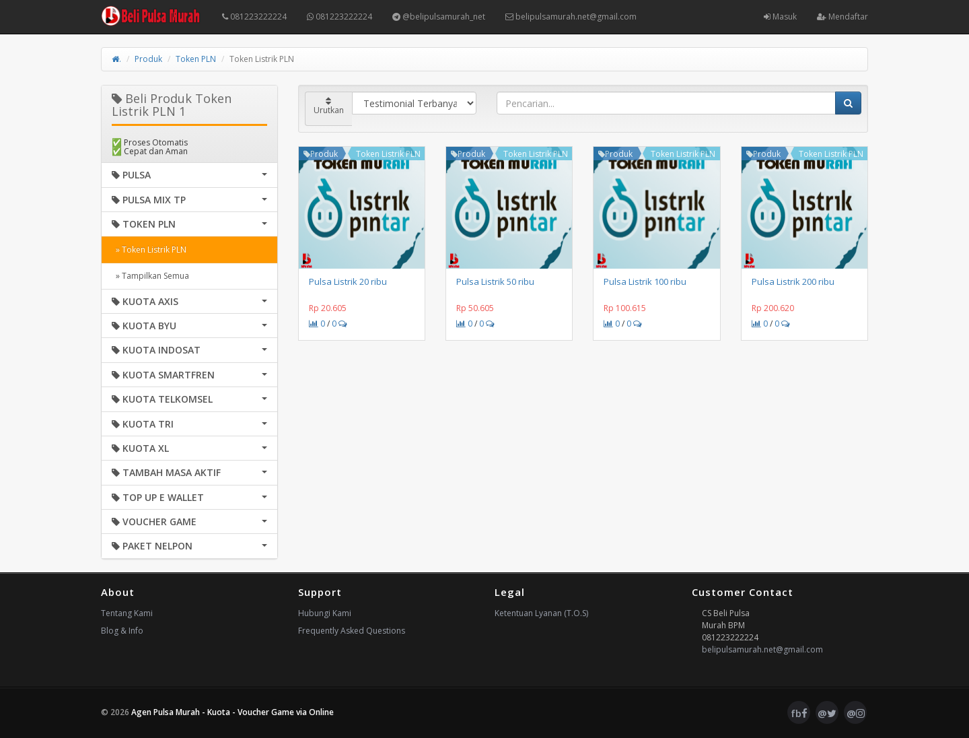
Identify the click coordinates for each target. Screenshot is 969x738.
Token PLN (196, 59)
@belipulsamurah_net (438, 16)
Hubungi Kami (324, 613)
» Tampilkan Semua (150, 275)
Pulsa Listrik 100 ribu (645, 281)
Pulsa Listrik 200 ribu (793, 281)
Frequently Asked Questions (351, 630)
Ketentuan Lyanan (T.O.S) (541, 613)
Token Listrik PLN (388, 154)
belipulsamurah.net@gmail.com (571, 16)
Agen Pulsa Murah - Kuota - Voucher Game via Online (232, 712)
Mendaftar (842, 16)
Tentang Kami (127, 613)
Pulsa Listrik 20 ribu (348, 281)
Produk (148, 59)
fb (799, 713)
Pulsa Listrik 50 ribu (495, 281)
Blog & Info (122, 630)
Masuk (780, 16)
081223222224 (254, 16)
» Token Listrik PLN (149, 249)
